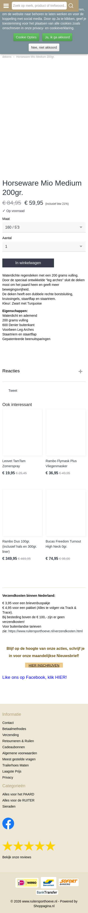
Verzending (10, 735)
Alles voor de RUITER (18, 800)
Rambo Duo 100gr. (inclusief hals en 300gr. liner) (19, 546)
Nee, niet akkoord (44, 47)
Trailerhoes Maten (15, 765)
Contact (8, 723)
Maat (6, 219)
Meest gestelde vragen (19, 759)
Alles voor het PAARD (18, 794)
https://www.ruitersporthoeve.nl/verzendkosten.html (45, 631)
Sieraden (8, 806)
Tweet (12, 390)
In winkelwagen (28, 263)
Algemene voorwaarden (19, 753)
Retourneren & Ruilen (18, 741)
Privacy (7, 777)
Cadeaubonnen (13, 747)
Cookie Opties (26, 37)
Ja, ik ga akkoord (57, 37)
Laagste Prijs (11, 771)
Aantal (7, 238)
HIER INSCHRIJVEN (44, 665)
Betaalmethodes (14, 729)
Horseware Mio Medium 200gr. (35, 56)
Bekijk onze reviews (16, 857)
